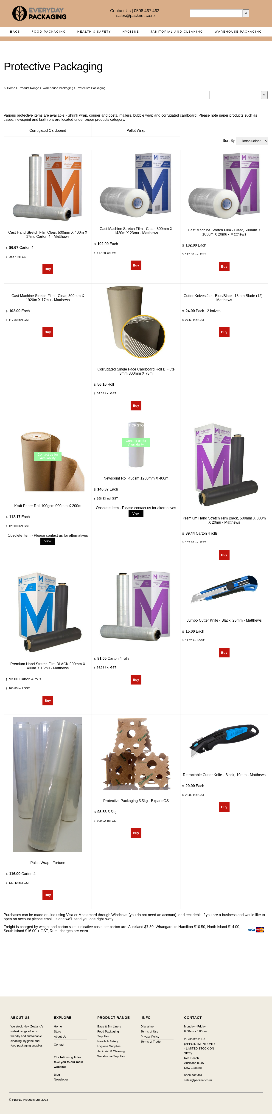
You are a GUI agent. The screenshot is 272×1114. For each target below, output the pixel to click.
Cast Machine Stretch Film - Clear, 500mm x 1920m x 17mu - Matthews (47, 298)
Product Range (29, 88)
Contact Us (120, 10)
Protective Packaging (91, 88)
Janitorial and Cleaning (177, 31)
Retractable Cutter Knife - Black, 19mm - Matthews (224, 775)
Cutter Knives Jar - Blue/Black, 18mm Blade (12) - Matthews (224, 298)
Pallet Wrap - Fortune (47, 863)
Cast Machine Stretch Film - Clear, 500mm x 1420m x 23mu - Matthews (136, 231)
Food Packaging (49, 31)
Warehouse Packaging (238, 31)
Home (11, 88)
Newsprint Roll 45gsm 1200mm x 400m (136, 478)
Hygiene (130, 31)
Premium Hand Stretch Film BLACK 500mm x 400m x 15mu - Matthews (47, 666)
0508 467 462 (146, 10)
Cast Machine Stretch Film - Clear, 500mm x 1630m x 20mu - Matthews (224, 232)
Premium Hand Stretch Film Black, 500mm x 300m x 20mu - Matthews (224, 520)
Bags (15, 31)
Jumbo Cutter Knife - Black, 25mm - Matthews (224, 620)
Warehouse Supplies (111, 1056)
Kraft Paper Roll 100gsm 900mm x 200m (47, 506)
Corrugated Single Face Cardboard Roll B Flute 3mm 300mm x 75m (135, 371)
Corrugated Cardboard (47, 130)
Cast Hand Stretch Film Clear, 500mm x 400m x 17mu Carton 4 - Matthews (47, 234)
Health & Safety (94, 31)
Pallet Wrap (135, 130)
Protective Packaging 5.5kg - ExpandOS (136, 801)
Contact (59, 1044)
